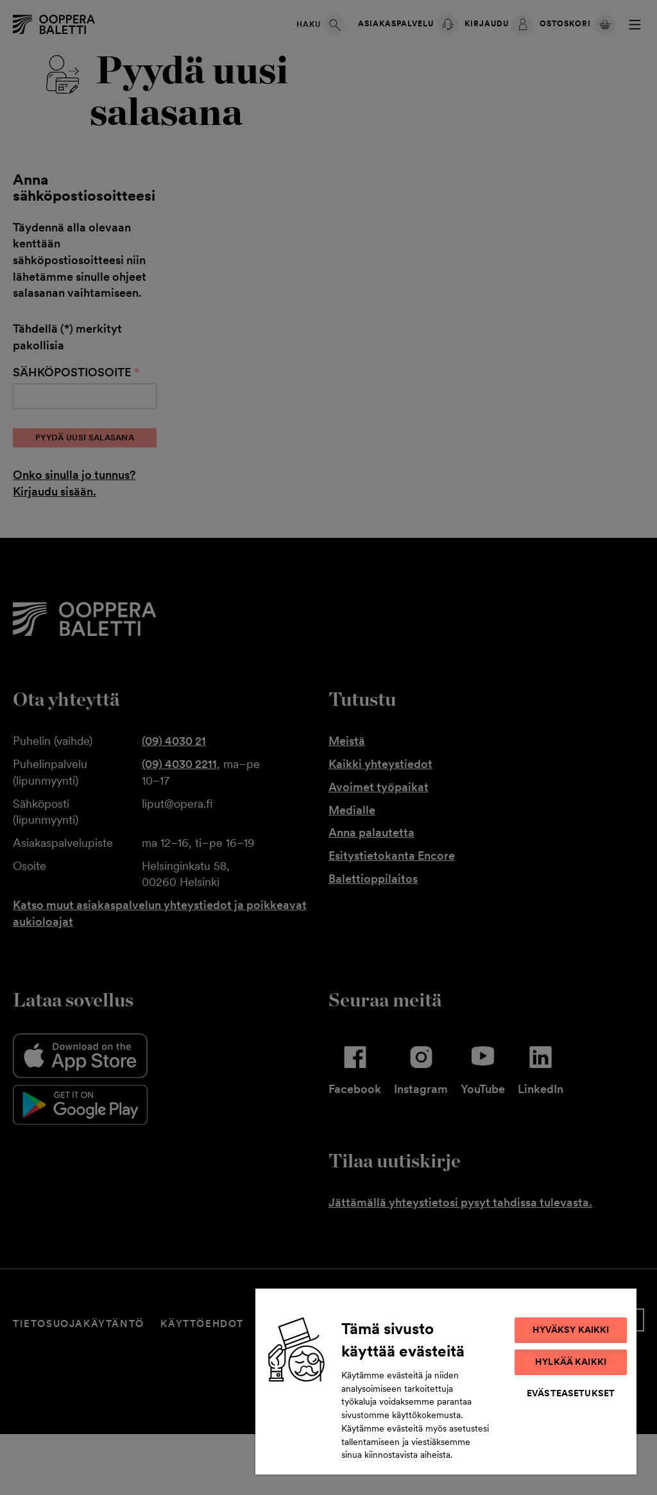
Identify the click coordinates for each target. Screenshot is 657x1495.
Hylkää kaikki (570, 1362)
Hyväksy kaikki (571, 1329)
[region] (445, 1380)
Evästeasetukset (571, 1393)
